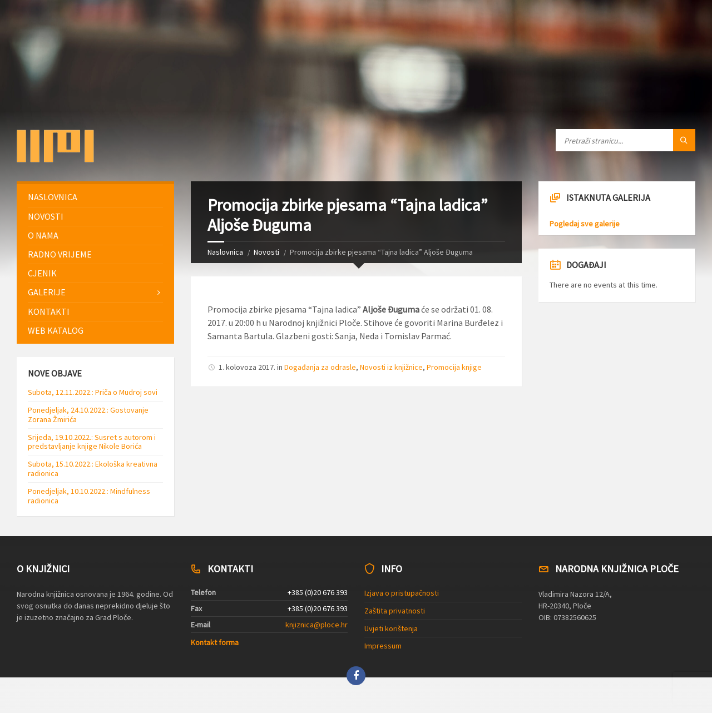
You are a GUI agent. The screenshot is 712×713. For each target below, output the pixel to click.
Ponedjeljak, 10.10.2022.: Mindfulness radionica (89, 496)
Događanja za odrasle (320, 367)
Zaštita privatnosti (394, 611)
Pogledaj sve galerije (585, 224)
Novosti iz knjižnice (391, 367)
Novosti (266, 252)
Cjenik (42, 273)
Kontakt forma (215, 642)
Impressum (383, 646)
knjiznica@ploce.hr (316, 625)
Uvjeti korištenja (391, 628)
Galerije (47, 292)
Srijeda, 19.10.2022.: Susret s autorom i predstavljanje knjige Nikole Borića (92, 442)
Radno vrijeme (60, 254)
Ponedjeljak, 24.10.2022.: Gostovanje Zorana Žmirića (88, 414)
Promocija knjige (454, 367)
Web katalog (55, 330)
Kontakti (49, 311)
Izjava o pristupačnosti (401, 593)
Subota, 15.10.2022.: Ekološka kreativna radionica (92, 468)
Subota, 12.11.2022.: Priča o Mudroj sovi (92, 392)
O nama (43, 235)
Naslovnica (225, 252)
